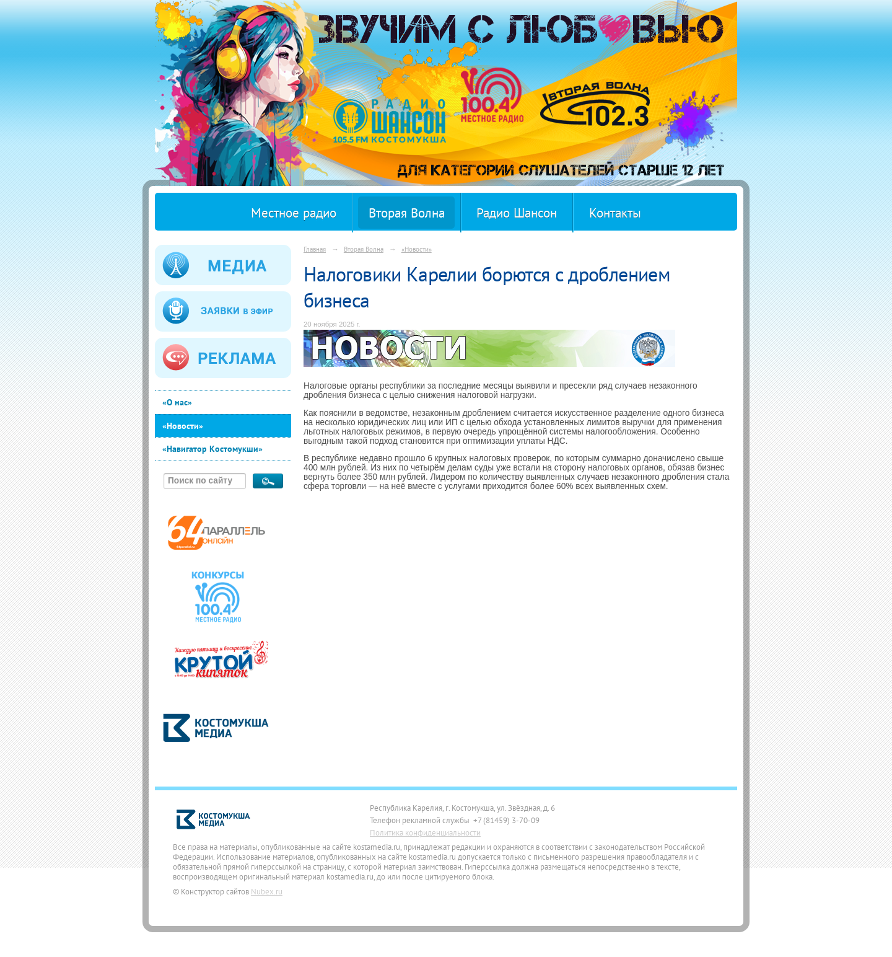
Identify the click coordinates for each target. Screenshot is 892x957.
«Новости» (182, 425)
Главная (315, 249)
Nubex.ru (266, 891)
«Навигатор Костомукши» (212, 448)
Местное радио (293, 213)
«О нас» (177, 402)
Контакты (615, 213)
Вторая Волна (407, 213)
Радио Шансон (516, 213)
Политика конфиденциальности (425, 832)
